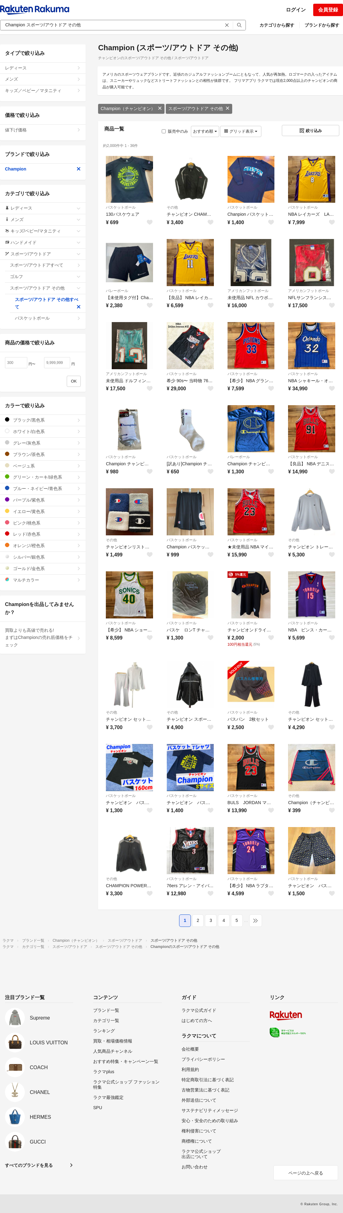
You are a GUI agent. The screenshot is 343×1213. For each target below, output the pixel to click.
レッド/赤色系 (43, 534)
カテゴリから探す (277, 25)
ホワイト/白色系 (43, 431)
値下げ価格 (43, 129)
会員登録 (328, 9)
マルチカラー (43, 579)
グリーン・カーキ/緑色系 (43, 477)
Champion (43, 168)
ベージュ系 (43, 465)
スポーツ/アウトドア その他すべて (48, 303)
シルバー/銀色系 (43, 557)
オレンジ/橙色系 (43, 545)
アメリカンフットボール (248, 291)
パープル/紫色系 (43, 499)
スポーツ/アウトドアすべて (45, 265)
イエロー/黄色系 (43, 511)
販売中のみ (175, 131)
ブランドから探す (322, 25)
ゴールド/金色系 (43, 568)
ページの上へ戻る (305, 1173)
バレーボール (117, 291)
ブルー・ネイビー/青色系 (43, 488)
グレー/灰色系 (43, 442)
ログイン (296, 9)
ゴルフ (45, 276)
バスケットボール (121, 207)
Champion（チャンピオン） (131, 108)
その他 (172, 207)
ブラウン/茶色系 (43, 454)
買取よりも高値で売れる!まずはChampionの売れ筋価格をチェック (43, 638)
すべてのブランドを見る (29, 1165)
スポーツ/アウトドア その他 (199, 108)
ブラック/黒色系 (43, 420)
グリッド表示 (240, 131)
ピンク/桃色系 (43, 522)
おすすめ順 (205, 131)
